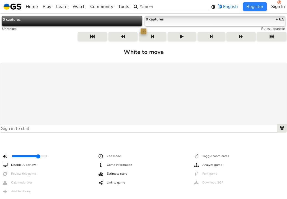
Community (101, 7)
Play (47, 7)
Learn (62, 7)
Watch (79, 7)
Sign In (278, 7)
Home (21, 6)
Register (254, 7)
